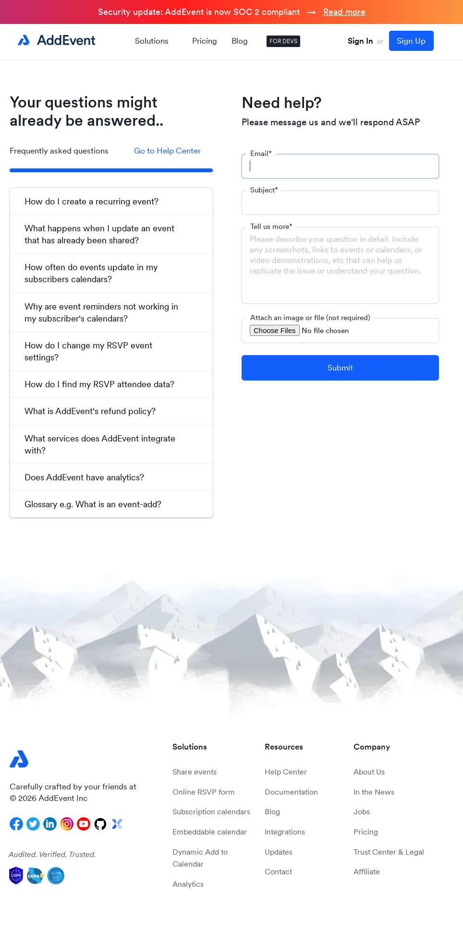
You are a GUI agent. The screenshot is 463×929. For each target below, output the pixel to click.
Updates (278, 852)
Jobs (361, 811)
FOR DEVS (283, 41)
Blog (240, 41)
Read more (344, 11)
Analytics (188, 884)
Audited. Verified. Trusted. (52, 854)
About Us (369, 771)
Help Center (286, 771)
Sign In (360, 41)
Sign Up (411, 41)
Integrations (285, 831)
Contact (278, 871)
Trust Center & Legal (388, 852)
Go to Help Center (167, 150)
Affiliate (366, 871)
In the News (373, 792)
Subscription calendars (211, 811)
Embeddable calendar (209, 831)
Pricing (204, 41)
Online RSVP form (203, 792)
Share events (194, 771)
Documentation (291, 792)
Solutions (156, 41)
